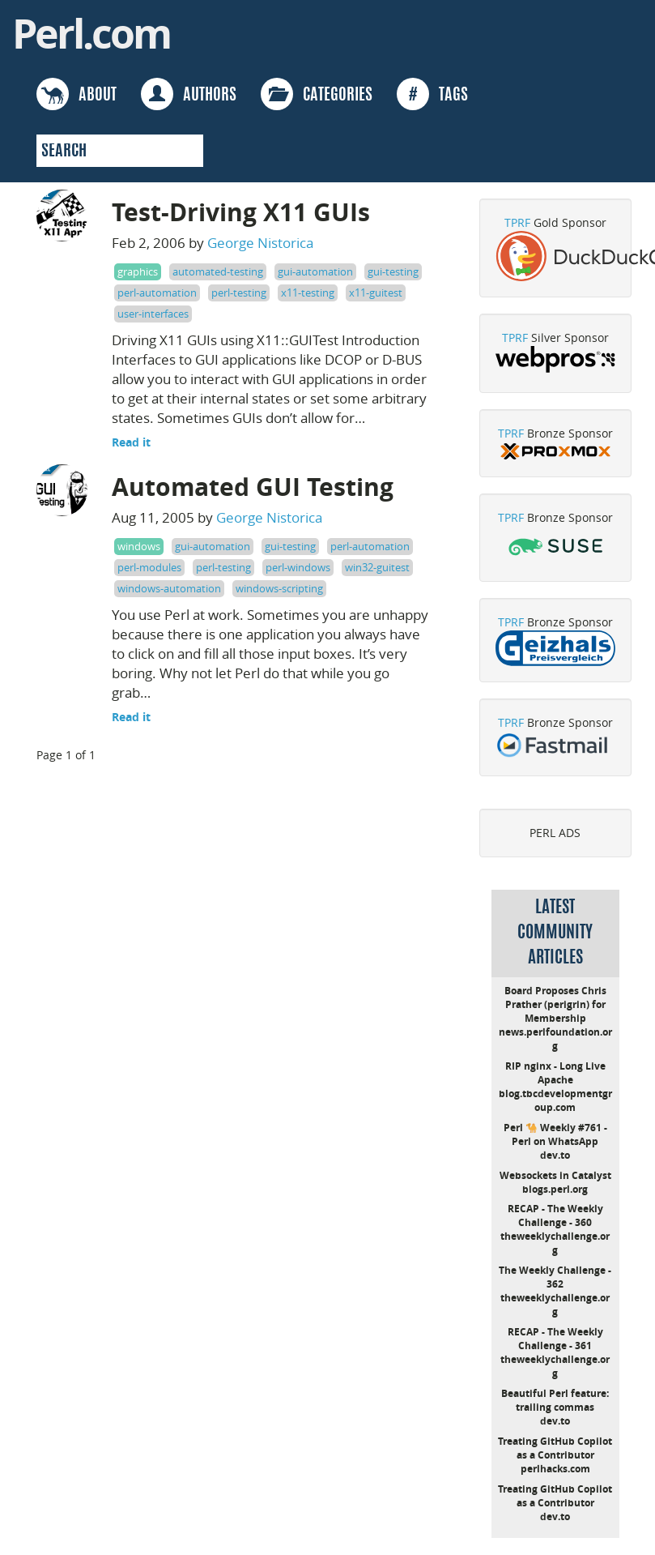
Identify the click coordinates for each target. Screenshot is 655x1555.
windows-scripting (279, 588)
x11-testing (307, 292)
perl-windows (298, 567)
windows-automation (169, 588)
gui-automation (315, 271)
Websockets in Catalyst (555, 1175)
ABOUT (76, 94)
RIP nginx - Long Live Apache (555, 1073)
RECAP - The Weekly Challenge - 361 (555, 1338)
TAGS (432, 94)
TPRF (517, 222)
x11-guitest (375, 292)
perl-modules (149, 567)
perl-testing (238, 292)
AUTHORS (188, 94)
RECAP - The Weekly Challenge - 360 (555, 1215)
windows (138, 546)
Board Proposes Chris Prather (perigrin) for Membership (555, 1004)
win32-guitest (377, 567)
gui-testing (393, 271)
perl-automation (157, 292)
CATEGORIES (316, 94)
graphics (137, 271)
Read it (131, 442)
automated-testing (217, 271)
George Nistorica (260, 242)
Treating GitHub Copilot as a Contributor (555, 1448)
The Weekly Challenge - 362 (555, 1277)
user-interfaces (153, 313)
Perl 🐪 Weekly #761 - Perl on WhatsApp (555, 1134)
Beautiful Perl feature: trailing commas (555, 1400)
